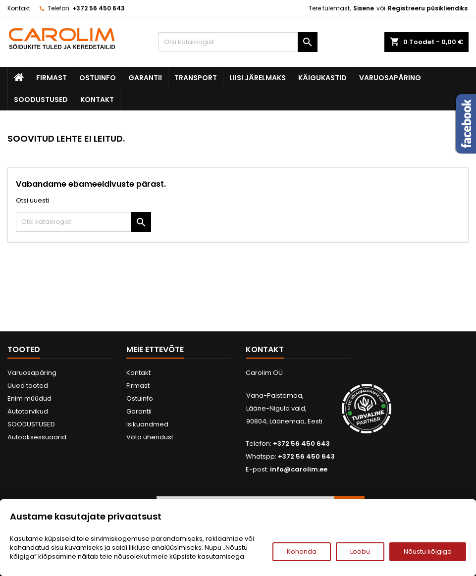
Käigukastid (322, 78)
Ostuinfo (97, 78)
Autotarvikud (27, 411)
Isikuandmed (147, 424)
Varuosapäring (390, 78)
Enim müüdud (29, 398)
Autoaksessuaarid (36, 437)
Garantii (145, 78)
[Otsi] (238, 42)
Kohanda (302, 551)
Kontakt (18, 8)
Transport (195, 78)
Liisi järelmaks (257, 78)
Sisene (363, 8)
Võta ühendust (149, 437)
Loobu (360, 551)
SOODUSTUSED (41, 100)
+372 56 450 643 (98, 8)
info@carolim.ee (298, 469)
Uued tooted (27, 385)
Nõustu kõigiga (428, 551)
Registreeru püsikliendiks (428, 8)
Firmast (51, 78)
